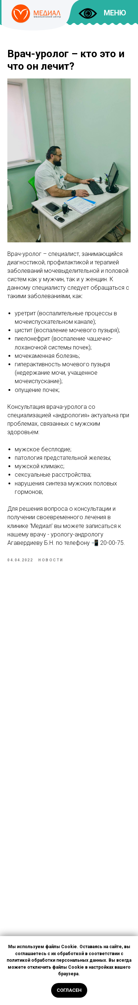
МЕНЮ (115, 12)
